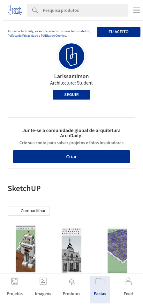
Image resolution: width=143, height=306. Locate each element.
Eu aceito (119, 32)
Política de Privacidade (23, 36)
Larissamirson (71, 76)
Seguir (71, 95)
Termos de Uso (80, 31)
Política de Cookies (53, 36)
